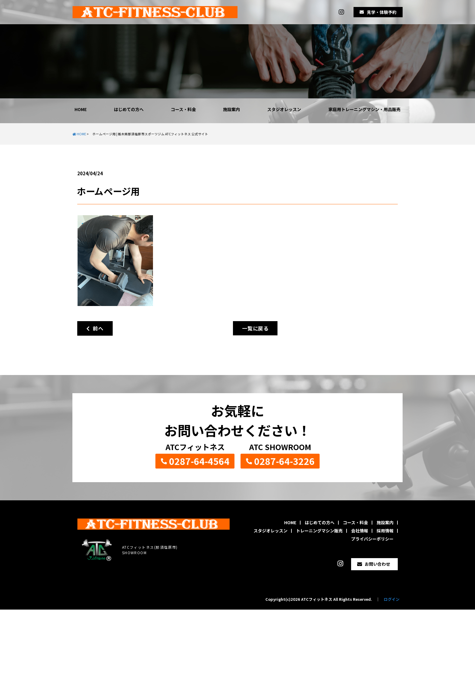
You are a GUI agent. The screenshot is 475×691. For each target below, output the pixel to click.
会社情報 (359, 531)
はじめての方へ (129, 109)
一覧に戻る (255, 328)
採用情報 (385, 531)
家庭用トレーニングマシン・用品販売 (364, 109)
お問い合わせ (377, 564)
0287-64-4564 (199, 461)
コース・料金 (183, 109)
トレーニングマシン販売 (319, 531)
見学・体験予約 (382, 12)
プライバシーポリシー (372, 539)
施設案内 (231, 109)
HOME (81, 109)
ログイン (392, 599)
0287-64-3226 (284, 461)
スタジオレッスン (284, 109)
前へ (95, 328)
